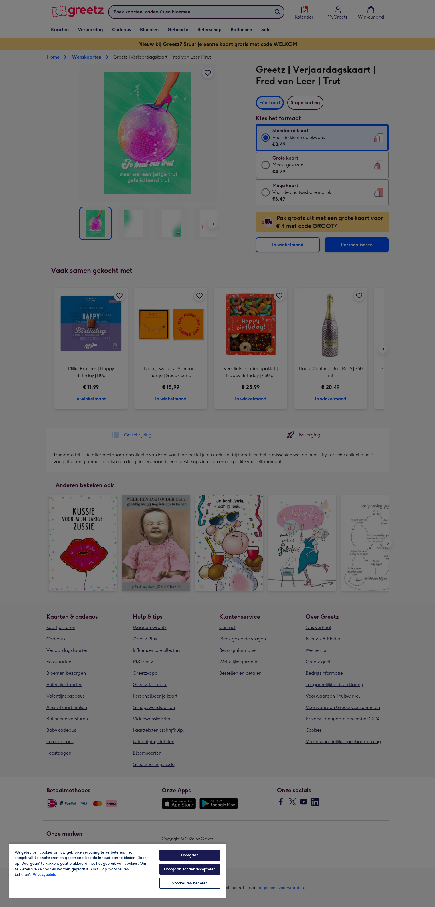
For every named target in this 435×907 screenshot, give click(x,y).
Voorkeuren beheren (190, 883)
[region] (117, 870)
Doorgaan (190, 855)
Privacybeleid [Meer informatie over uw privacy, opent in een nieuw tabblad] (44, 874)
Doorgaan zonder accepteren (190, 869)
